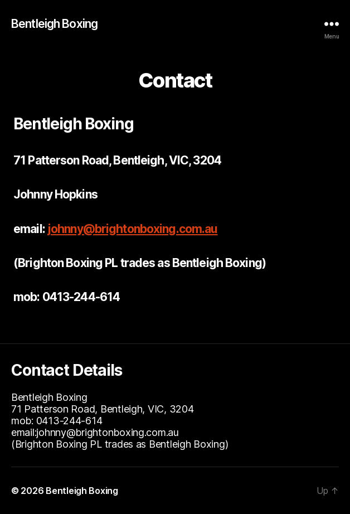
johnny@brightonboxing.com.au (132, 229)
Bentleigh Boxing (54, 24)
